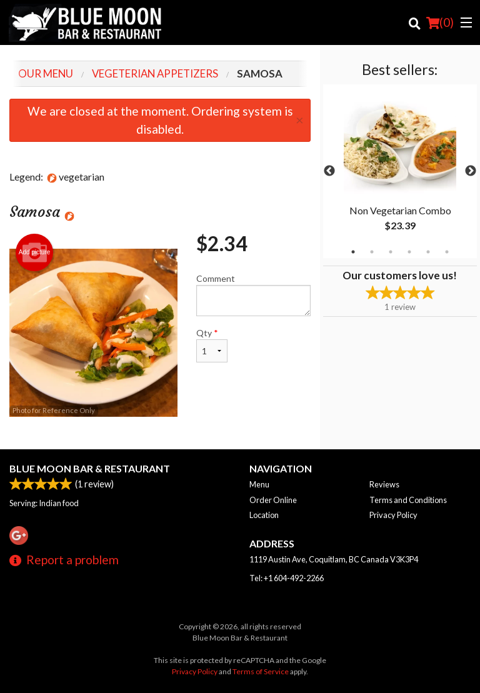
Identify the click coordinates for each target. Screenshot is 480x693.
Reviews (384, 484)
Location (264, 515)
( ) (440, 22)
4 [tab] (409, 252)
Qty (212, 344)
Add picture (35, 252)
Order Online (273, 500)
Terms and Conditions (408, 500)
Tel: (286, 578)
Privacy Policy (393, 515)
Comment (253, 294)
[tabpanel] (400, 171)
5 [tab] (428, 252)
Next (470, 171)
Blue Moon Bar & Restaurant (89, 468)
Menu (259, 484)
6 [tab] (447, 252)
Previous (329, 171)
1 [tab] (353, 252)
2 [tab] (372, 252)
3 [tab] (390, 252)
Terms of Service (260, 671)
